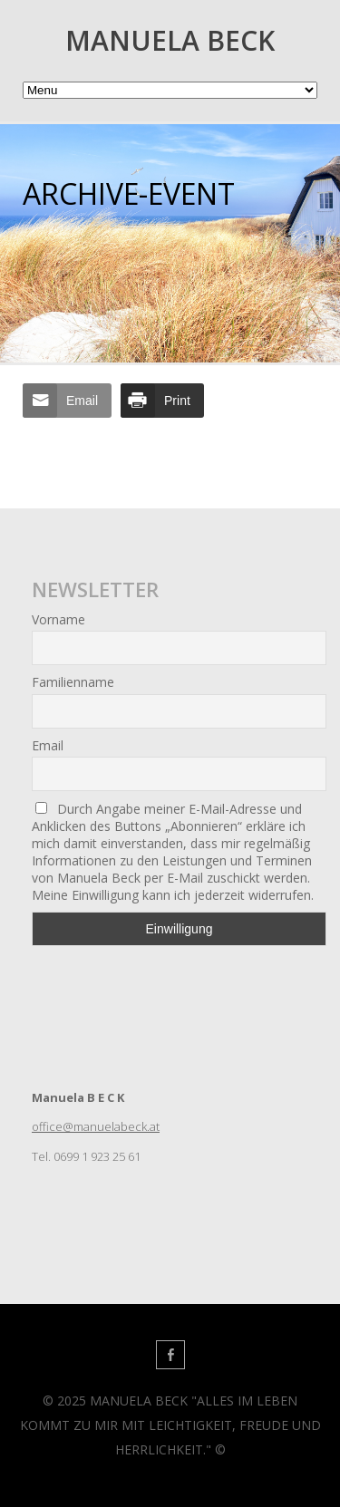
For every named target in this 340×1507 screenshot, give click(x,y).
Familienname (73, 682)
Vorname (58, 619)
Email (47, 745)
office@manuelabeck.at (96, 1126)
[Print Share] (162, 400)
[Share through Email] (67, 400)
